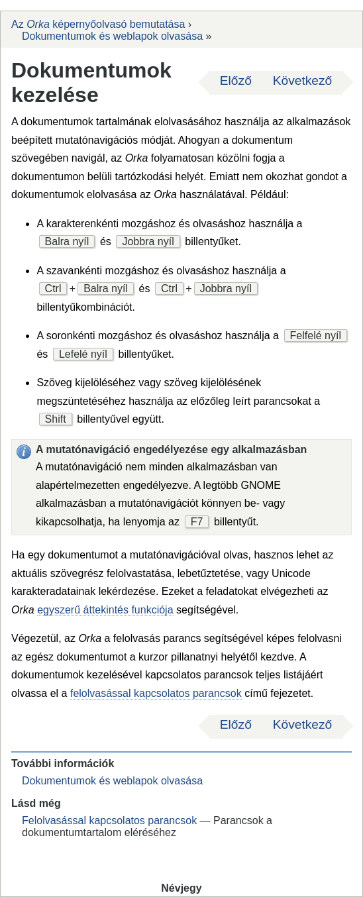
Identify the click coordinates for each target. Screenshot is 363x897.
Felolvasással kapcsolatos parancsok (109, 820)
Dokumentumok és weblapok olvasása (112, 36)
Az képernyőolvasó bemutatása (98, 24)
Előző (236, 80)
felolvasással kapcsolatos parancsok (156, 693)
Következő (303, 80)
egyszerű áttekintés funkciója (105, 609)
